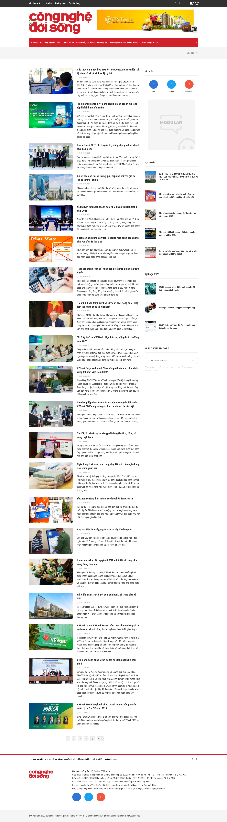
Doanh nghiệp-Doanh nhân (120, 42)
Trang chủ (189, 53)
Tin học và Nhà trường (142, 42)
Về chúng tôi (35, 3)
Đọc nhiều (150, 162)
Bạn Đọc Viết (38, 759)
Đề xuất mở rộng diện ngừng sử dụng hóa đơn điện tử (105, 498)
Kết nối (149, 71)
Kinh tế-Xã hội (96, 759)
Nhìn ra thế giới (82, 42)
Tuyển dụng (74, 3)
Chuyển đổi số (68, 42)
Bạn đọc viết (152, 274)
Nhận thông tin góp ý (157, 348)
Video (155, 42)
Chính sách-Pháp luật (99, 42)
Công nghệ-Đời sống (52, 42)
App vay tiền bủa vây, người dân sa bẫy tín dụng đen (104, 529)
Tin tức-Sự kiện (35, 42)
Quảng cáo (60, 3)
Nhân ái (108, 759)
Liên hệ (48, 3)
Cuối (100, 739)
